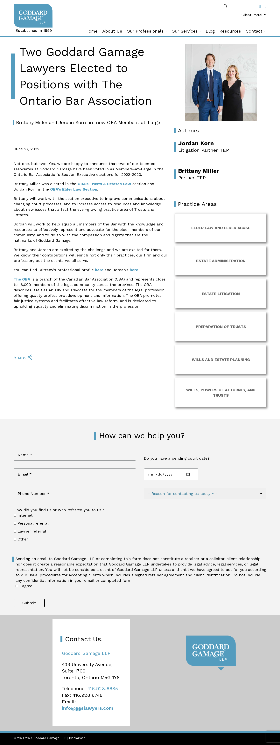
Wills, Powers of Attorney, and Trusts (221, 393)
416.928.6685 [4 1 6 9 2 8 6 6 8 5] (102, 688)
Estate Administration (221, 260)
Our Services (187, 31)
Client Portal (253, 15)
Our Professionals (147, 31)
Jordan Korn (196, 143)
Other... (22, 539)
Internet (23, 515)
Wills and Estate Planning (221, 359)
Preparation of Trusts (221, 326)
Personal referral (31, 523)
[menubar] (252, 16)
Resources (230, 31)
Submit (29, 603)
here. (134, 270)
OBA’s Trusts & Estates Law (104, 183)
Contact (256, 31)
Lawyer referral (30, 531)
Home (91, 31)
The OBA (23, 279)
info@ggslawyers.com (87, 708)
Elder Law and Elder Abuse (220, 227)
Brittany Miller (198, 170)
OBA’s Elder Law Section (73, 189)
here (99, 270)
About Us (112, 31)
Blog (210, 31)
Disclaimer (77, 738)
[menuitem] (253, 14)
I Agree (24, 586)
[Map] (140, 673)
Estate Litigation (221, 293)
